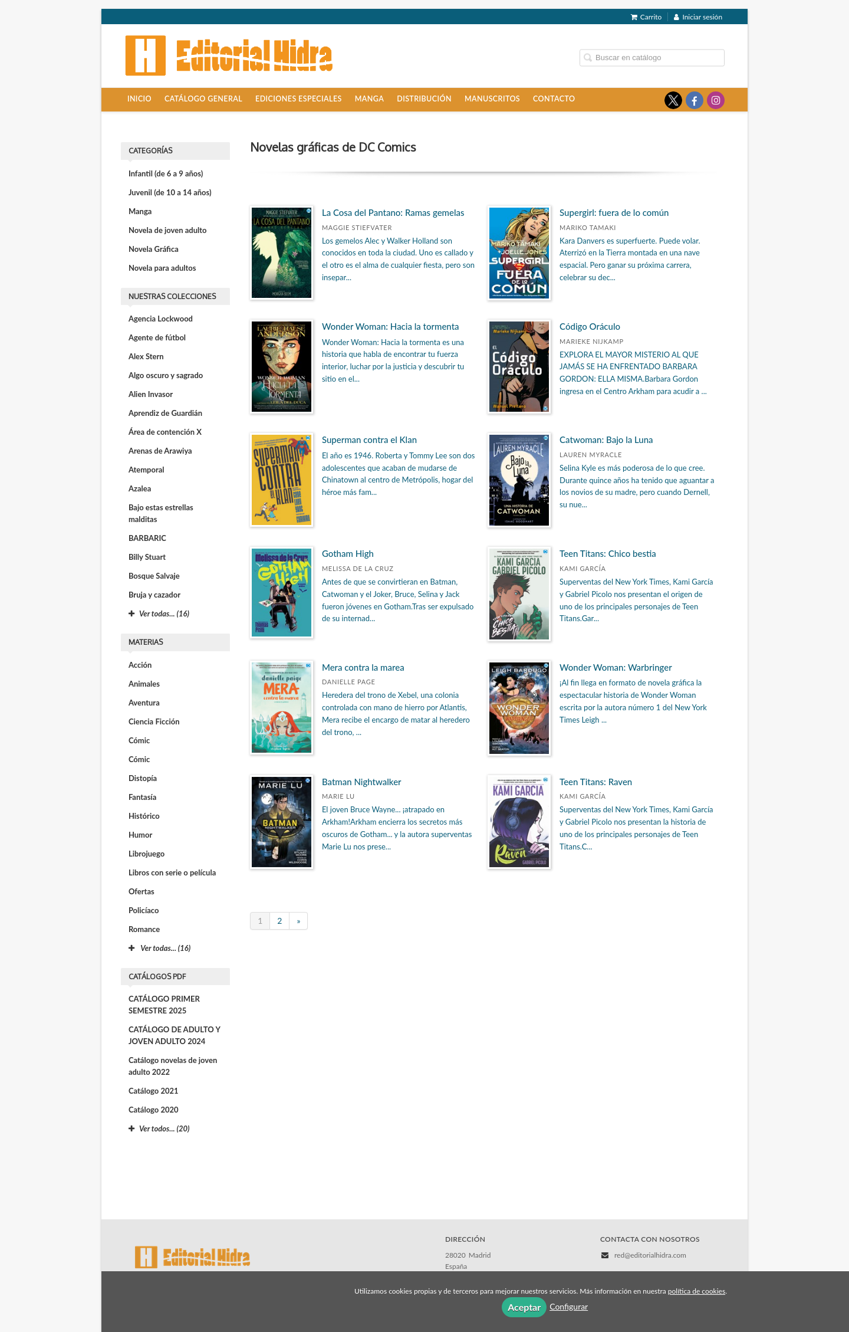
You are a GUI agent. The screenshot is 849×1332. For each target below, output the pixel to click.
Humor (140, 834)
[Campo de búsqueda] (652, 57)
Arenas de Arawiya (160, 450)
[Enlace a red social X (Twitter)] (673, 100)
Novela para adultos (162, 268)
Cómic (139, 740)
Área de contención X (165, 432)
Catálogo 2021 (154, 1090)
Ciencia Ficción (154, 721)
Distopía (143, 778)
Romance (144, 929)
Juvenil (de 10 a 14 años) (170, 192)
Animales (144, 683)
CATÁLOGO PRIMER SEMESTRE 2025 (164, 1004)
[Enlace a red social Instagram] (716, 100)
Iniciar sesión (698, 16)
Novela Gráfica (154, 249)
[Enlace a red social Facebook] (694, 100)
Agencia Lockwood (161, 318)
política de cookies (696, 1291)
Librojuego (146, 853)
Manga (369, 98)
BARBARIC (147, 538)
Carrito (646, 16)
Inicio (139, 98)
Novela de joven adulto (168, 230)
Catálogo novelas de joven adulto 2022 (173, 1066)
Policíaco (144, 910)
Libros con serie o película (172, 872)
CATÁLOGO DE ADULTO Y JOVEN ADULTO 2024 (175, 1035)
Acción (140, 665)
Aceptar (524, 1307)
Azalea (140, 488)
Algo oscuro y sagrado (166, 375)
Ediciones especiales (298, 98)
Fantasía (142, 797)
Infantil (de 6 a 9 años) (166, 173)
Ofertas (141, 891)
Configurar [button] (568, 1306)
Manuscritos (492, 98)
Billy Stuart (147, 557)
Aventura (144, 702)
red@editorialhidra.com (650, 1255)
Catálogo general (203, 98)
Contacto (554, 98)
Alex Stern (146, 356)
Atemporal (146, 469)
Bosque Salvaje (154, 575)
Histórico (144, 816)
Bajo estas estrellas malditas (161, 513)
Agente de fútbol (157, 337)
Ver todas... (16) (159, 948)
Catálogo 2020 (154, 1109)
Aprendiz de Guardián (165, 413)
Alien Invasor (151, 394)
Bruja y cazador (154, 594)
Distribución (424, 98)
